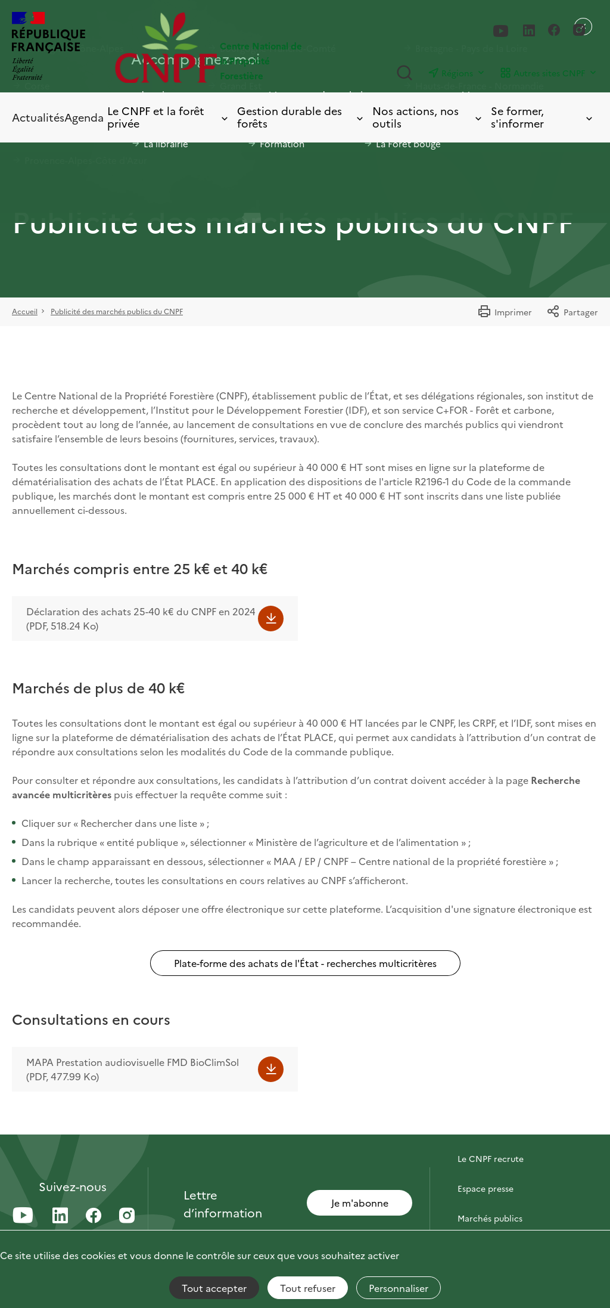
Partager (572, 312)
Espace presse (485, 1188)
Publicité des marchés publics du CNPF (117, 311)
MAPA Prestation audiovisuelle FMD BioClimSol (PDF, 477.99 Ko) (132, 1069)
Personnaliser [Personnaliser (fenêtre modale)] (398, 1287)
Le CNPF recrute (491, 1158)
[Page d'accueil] (210, 47)
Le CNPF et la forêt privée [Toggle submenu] (168, 117)
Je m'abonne (359, 1202)
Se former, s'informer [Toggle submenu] (543, 117)
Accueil (25, 311)
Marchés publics (490, 1218)
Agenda (84, 117)
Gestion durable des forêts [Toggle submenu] (301, 117)
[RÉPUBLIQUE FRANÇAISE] (48, 47)
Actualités (38, 117)
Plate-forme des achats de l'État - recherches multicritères (305, 962)
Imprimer (504, 312)
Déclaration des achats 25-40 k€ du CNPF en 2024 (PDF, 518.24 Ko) (141, 618)
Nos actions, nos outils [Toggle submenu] (428, 117)
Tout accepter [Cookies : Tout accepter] (214, 1287)
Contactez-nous (490, 1129)
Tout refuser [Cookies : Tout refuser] (307, 1287)
